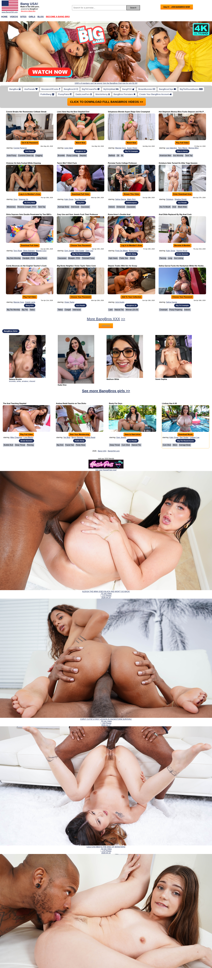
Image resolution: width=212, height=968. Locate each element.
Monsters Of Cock (30, 254)
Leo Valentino (171, 148)
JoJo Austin (119, 302)
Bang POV (30, 305)
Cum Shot (126, 445)
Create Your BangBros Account (155, 94)
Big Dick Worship (14, 258)
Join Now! (141, 18)
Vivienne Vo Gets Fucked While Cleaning (23, 163)
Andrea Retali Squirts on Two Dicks (71, 403)
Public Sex (123, 258)
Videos (14, 16)
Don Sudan (79, 251)
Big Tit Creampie (131, 151)
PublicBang (47, 94)
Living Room (42, 258)
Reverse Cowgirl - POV (26, 207)
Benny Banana (77, 437)
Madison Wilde (113, 379)
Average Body (63, 207)
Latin (111, 310)
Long (170, 258)
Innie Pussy (11, 155)
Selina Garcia (120, 199)
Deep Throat (20, 445)
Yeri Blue (66, 437)
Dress (132, 258)
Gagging (39, 155)
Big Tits (25, 310)
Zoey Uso (89, 251)
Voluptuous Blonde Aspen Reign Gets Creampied (129, 112)
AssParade (31, 89)
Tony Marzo (182, 148)
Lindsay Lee (194, 437)
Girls (32, 16)
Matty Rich (131, 199)
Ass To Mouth (165, 207)
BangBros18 (71, 89)
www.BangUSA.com (10, 12)
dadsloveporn (131, 203)
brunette (12, 381)
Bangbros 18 (80, 151)
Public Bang (131, 254)
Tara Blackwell (80, 199)
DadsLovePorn (83, 94)
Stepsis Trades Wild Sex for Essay (122, 266)
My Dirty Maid (29, 203)
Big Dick (60, 445)
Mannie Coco (120, 148)
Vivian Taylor (69, 302)
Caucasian (85, 207)
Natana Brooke (15, 379)
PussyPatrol (65, 94)
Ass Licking (178, 258)
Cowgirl (68, 310)
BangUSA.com (114, 451)
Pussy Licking (72, 155)
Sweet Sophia (161, 379)
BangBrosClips (167, 89)
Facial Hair (69, 445)
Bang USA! (29, 4)
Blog (40, 16)
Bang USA (102, 451)
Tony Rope (17, 251)
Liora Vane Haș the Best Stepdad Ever (73, 112)
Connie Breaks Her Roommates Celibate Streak (26, 112)
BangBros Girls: (11, 331)
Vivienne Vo (23, 199)
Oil (118, 155)
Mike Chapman (16, 437)
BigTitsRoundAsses (191, 89)
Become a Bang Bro (28, 11)
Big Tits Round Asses (80, 254)
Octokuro (169, 199)
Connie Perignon (20, 148)
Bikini (175, 445)
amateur (25, 381)
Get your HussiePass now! (106, 470)
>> (123, 319)
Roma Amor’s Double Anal (119, 214)
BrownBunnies (146, 89)
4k (122, 155)
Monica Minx (193, 148)
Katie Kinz (62, 385)
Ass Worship (178, 155)
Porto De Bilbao (121, 251)
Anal (174, 207)
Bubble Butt (8, 445)
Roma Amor (133, 251)
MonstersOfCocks (50, 89)
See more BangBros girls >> (106, 391)
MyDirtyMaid (110, 89)
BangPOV (128, 89)
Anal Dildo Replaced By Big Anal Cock (175, 214)
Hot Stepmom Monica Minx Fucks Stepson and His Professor (185, 112)
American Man (165, 155)
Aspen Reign (132, 148)
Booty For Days (115, 403)
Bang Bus (80, 203)
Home (4, 16)
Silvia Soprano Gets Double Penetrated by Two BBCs (28, 214)
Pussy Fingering (175, 310)
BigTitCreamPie (91, 89)
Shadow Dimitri (181, 199)
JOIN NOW (106, 326)
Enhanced (121, 207)
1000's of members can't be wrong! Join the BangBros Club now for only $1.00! (106, 83)
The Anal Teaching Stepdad (14, 403)
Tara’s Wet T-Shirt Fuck (67, 163)
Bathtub (112, 155)
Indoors (112, 207)
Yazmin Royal (181, 251)
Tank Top (188, 155)
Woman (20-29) (132, 310)
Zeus (15, 199)
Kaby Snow (68, 199)
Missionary (11, 207)
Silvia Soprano (29, 251)
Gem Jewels (69, 251)
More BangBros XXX (103, 319)
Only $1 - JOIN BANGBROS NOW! (176, 7)
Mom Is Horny (182, 151)
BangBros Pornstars (125, 94)
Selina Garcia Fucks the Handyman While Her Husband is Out (185, 266)
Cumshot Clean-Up (26, 155)
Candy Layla (30, 302)
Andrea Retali (89, 437)
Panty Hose (80, 445)
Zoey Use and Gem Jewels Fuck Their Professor (77, 214)
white (19, 381)
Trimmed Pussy (88, 258)
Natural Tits (119, 310)
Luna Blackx (28, 437)
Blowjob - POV (74, 258)
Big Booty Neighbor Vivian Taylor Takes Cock (76, 266)
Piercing (163, 258)
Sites (23, 16)
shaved (32, 381)
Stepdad (83, 155)
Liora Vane (68, 148)
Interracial (75, 207)
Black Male (182, 207)
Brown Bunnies (182, 254)
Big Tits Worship (13, 310)
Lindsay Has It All (169, 403)
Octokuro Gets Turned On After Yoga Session (178, 163)
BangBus (14, 89)
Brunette (61, 155)
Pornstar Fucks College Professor (122, 163)
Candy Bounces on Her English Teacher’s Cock (26, 266)
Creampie (163, 310)
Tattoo (32, 310)
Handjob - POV (29, 258)
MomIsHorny (102, 94)
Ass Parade (29, 151)
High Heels (113, 258)
